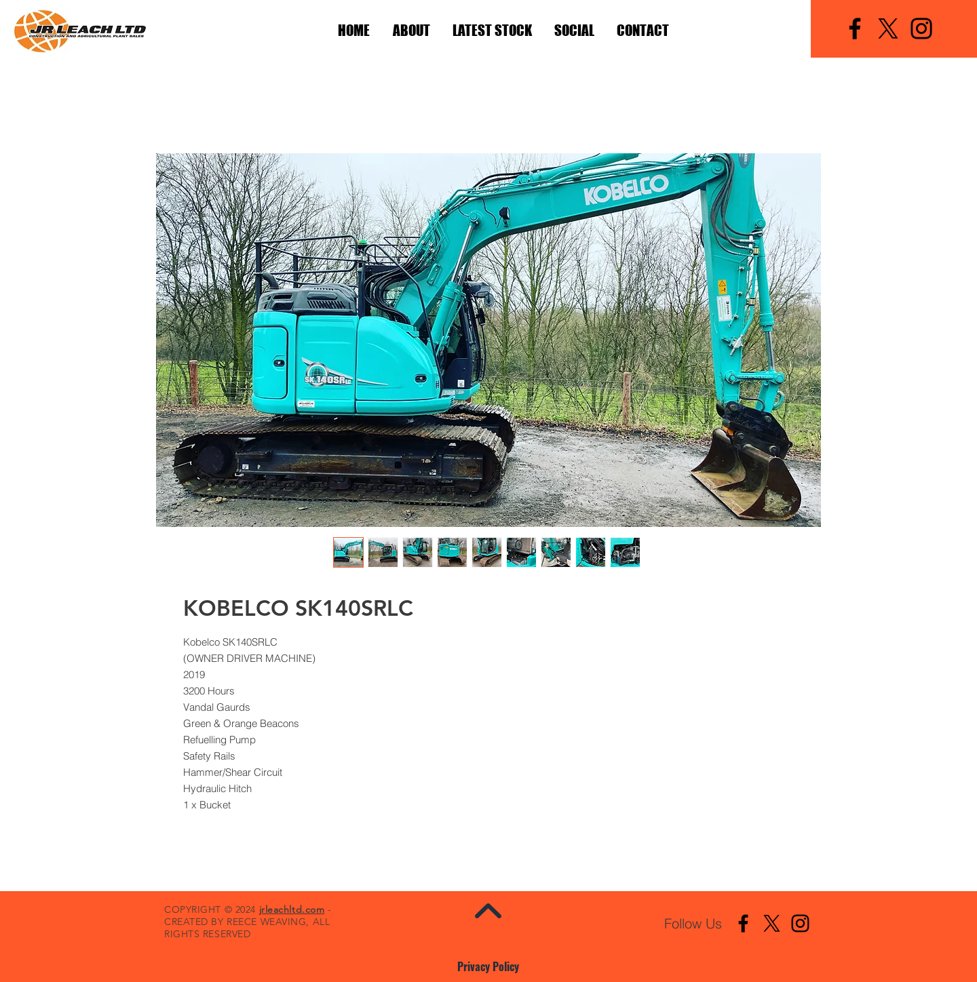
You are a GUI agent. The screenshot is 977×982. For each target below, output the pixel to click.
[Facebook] (855, 28)
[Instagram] (921, 28)
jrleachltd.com (292, 909)
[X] (888, 28)
